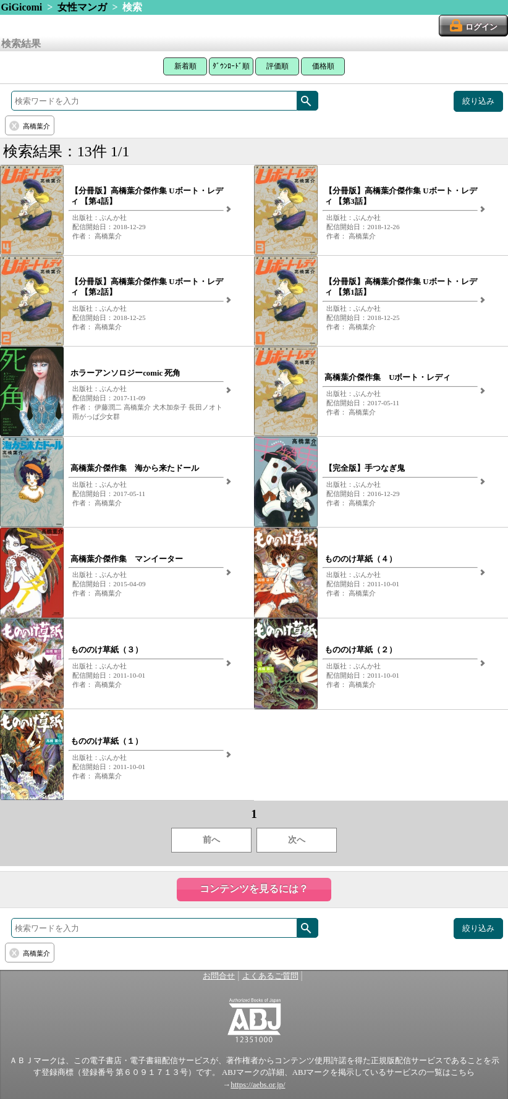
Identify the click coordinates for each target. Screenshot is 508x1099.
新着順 (185, 66)
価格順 (323, 66)
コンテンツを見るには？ (254, 888)
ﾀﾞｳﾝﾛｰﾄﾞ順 (231, 66)
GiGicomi (22, 7)
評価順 (277, 66)
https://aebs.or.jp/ (258, 1084)
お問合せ (219, 976)
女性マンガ (82, 7)
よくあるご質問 (270, 976)
